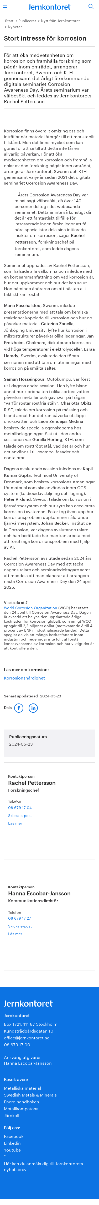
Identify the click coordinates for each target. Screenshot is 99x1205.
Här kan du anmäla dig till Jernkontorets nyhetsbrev (43, 1166)
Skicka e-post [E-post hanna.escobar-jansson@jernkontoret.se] (20, 926)
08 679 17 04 (20, 807)
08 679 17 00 (17, 1044)
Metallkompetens (21, 1108)
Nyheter (15, 26)
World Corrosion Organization (30, 607)
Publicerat (27, 20)
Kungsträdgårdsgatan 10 (28, 1030)
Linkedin (12, 1142)
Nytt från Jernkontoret (60, 20)
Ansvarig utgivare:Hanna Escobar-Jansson (28, 1059)
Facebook (13, 1135)
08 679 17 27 (19, 918)
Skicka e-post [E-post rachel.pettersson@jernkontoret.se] (20, 815)
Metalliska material (22, 1087)
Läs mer (24, 823)
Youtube (12, 1149)
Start (9, 20)
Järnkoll (11, 1115)
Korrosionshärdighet (24, 677)
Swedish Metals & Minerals (30, 1094)
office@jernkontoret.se (26, 1037)
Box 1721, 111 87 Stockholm (31, 1023)
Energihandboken (21, 1101)
